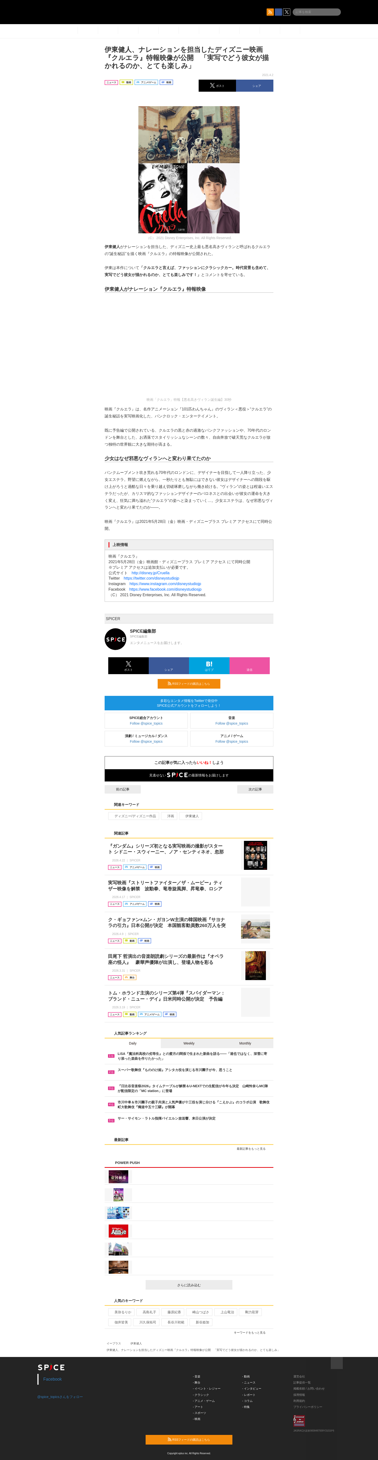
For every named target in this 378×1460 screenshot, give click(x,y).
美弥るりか (120, 1312)
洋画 (168, 816)
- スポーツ (199, 1413)
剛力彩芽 (250, 1312)
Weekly (189, 1043)
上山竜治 (225, 1312)
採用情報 (299, 1395)
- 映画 (196, 1419)
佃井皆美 (119, 1322)
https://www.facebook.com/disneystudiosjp (165, 589)
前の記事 (118, 789)
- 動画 (246, 1376)
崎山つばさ (198, 1312)
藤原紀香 (172, 1312)
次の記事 (260, 789)
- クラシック (201, 1395)
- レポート (249, 1395)
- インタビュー (251, 1388)
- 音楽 (196, 1376)
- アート (198, 1407)
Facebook (52, 1379)
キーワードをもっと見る (252, 1332)
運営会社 (299, 1376)
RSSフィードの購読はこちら (192, 683)
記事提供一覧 (302, 1382)
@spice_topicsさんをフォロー (60, 1397)
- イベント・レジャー (207, 1388)
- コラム (247, 1401)
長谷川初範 (173, 1322)
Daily (132, 1043)
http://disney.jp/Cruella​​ (150, 573)
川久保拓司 (145, 1322)
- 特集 (246, 1407)
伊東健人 (190, 816)
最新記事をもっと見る (253, 1148)
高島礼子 (147, 1312)
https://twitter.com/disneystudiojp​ (151, 578)
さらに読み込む (203, 1285)
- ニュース (249, 1382)
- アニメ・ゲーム (204, 1401)
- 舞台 (196, 1382)
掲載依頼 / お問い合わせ (309, 1388)
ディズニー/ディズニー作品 (133, 816)
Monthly (245, 1043)
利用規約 (299, 1401)
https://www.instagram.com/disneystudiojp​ (165, 584)
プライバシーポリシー (307, 1407)
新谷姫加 (200, 1322)
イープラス (114, 1343)
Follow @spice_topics (146, 723)
